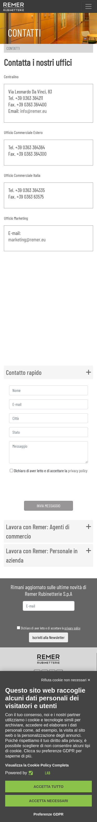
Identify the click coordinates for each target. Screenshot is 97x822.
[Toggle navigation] (88, 6)
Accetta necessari (48, 801)
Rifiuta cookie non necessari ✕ (66, 680)
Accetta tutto (49, 787)
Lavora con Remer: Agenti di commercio (37, 531)
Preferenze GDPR (49, 814)
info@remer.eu (33, 111)
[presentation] (48, 488)
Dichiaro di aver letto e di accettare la (48, 470)
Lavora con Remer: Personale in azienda (42, 555)
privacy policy (77, 470)
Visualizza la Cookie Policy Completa (37, 765)
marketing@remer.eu (27, 239)
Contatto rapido (24, 372)
